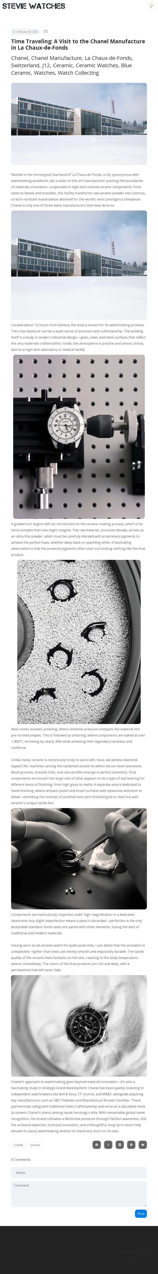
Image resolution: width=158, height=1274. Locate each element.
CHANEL (18, 1145)
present (35, 1145)
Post (140, 1213)
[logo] (33, 6)
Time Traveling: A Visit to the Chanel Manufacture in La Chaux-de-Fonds (78, 44)
